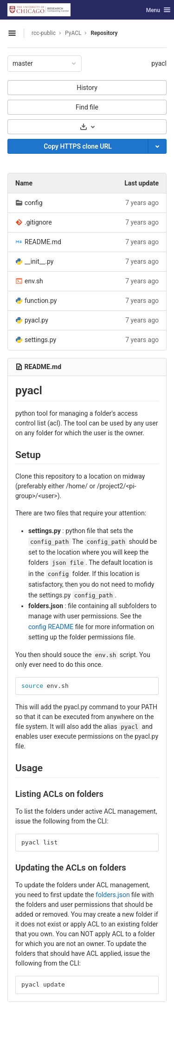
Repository (103, 33)
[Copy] (77, 146)
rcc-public (44, 33)
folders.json (113, 894)
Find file (87, 107)
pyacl (159, 63)
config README (50, 627)
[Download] (87, 126)
